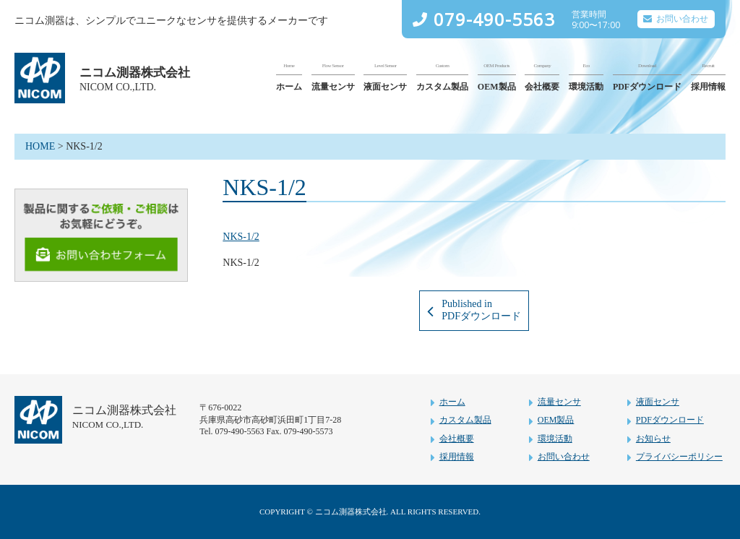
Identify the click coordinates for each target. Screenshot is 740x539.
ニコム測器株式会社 (134, 72)
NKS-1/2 (241, 236)
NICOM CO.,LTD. (117, 87)
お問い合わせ (682, 19)
